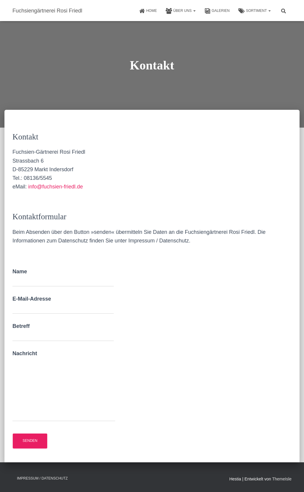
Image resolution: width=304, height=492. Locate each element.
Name (63, 278)
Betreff (63, 332)
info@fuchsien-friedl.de (55, 187)
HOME (148, 11)
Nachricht (63, 385)
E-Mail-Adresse (63, 305)
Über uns (180, 11)
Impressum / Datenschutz (42, 478)
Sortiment (254, 11)
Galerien (217, 11)
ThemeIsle (282, 479)
